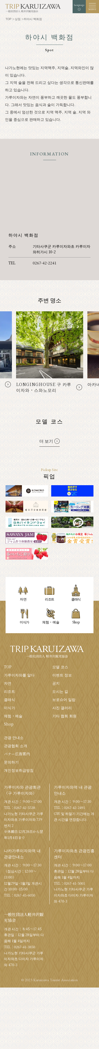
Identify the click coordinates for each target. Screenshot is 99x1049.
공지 (56, 683)
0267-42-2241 (44, 262)
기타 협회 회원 (64, 715)
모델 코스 (60, 666)
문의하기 (11, 762)
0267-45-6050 (24, 895)
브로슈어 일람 (64, 699)
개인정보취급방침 (19, 770)
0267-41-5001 (74, 883)
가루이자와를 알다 (19, 675)
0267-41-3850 (24, 946)
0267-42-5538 (24, 807)
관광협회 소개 (15, 745)
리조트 (9, 691)
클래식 (9, 699)
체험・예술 (13, 715)
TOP (8, 666)
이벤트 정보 (62, 675)
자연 (7, 683)
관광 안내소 (13, 737)
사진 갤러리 (62, 707)
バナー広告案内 (17, 753)
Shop (8, 724)
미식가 (9, 707)
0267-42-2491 (74, 807)
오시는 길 (60, 691)
